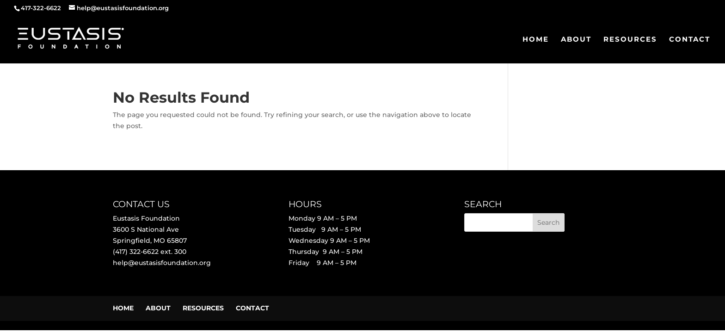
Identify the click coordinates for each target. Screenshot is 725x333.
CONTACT (689, 39)
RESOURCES (630, 39)
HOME (535, 39)
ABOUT (576, 39)
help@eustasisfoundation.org (162, 263)
